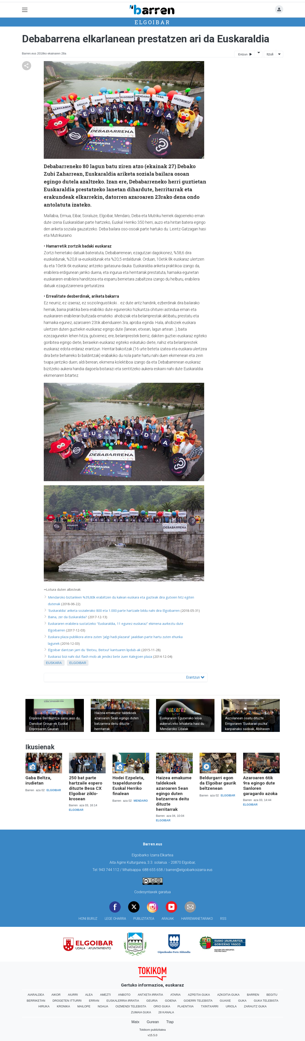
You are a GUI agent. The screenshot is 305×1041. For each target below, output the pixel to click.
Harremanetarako (197, 919)
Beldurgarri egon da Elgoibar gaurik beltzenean (218, 783)
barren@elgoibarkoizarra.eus (189, 870)
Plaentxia (185, 1006)
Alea (89, 994)
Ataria (175, 994)
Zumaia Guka (141, 1012)
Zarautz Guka (255, 1006)
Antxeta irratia (150, 994)
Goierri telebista (198, 1000)
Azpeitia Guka (199, 994)
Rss (223, 919)
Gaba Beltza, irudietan (38, 780)
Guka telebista (266, 1000)
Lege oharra (115, 919)
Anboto (124, 994)
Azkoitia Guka (228, 994)
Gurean (153, 1022)
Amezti (105, 994)
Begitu (272, 994)
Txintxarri (209, 1006)
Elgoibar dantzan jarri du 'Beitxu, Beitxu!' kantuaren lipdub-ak (94, 650)
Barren (253, 994)
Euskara (54, 663)
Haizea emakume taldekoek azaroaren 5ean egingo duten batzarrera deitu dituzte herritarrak (174, 793)
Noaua (103, 1006)
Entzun (245, 54)
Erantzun (195, 677)
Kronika (63, 1006)
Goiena (170, 1000)
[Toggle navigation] (25, 10)
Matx (135, 1022)
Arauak (168, 919)
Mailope (84, 1006)
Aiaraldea (36, 994)
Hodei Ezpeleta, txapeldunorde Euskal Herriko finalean (128, 785)
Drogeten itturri (67, 1000)
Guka (242, 1000)
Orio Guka (162, 1006)
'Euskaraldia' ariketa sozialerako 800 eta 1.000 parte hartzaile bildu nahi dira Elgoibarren (114, 610)
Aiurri (73, 994)
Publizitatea (143, 919)
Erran (94, 1000)
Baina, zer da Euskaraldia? (67, 617)
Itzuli (270, 54)
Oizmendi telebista (130, 1006)
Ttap (170, 1022)
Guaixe (225, 1000)
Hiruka (43, 1006)
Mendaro (141, 800)
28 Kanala (166, 1012)
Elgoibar (152, 22)
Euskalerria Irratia (123, 1000)
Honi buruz (88, 919)
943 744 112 (109, 870)
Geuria (152, 1000)
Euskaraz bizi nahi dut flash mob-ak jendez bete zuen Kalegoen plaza (100, 656)
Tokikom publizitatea (152, 1029)
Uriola (231, 1006)
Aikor (55, 994)
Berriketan (36, 1000)
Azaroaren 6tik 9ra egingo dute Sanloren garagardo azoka (260, 785)
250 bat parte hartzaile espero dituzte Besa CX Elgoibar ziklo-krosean (85, 788)
